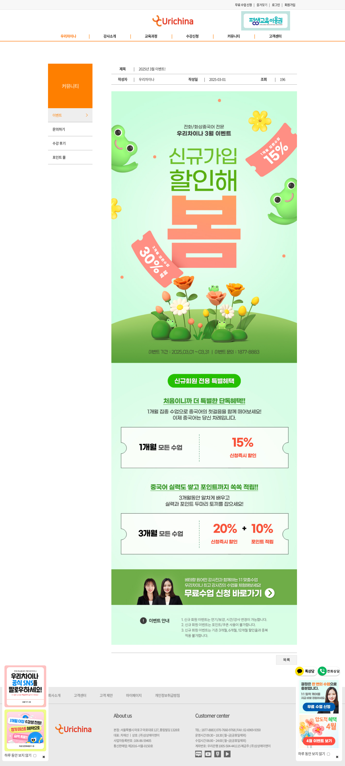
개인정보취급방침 (167, 695)
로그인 (276, 4)
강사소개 (116, 36)
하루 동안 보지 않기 (20, 755)
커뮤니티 (241, 36)
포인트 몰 (59, 157)
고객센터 (275, 36)
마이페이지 (134, 695)
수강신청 (199, 36)
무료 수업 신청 (243, 4)
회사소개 (54, 695)
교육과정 (158, 36)
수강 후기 (59, 143)
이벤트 (57, 115)
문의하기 (58, 129)
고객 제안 (106, 695)
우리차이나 (74, 36)
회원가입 (290, 4)
